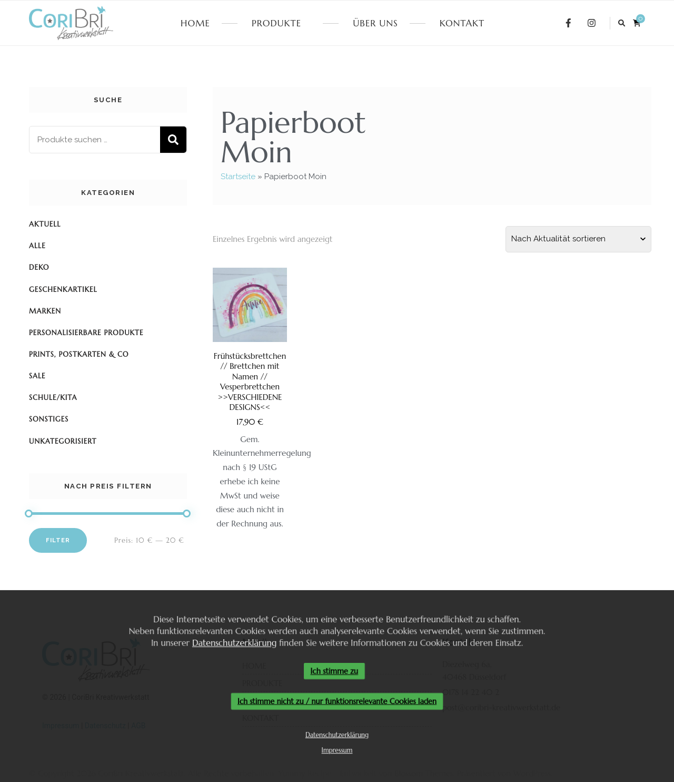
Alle (37, 245)
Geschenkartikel (63, 289)
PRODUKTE (276, 23)
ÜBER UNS (375, 23)
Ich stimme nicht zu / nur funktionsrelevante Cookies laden (337, 702)
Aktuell (45, 224)
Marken (45, 311)
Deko (39, 267)
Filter (58, 540)
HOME (195, 23)
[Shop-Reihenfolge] (578, 239)
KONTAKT (462, 23)
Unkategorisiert (62, 441)
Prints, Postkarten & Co (79, 354)
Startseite (238, 176)
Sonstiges (48, 419)
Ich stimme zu (334, 671)
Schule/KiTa (53, 397)
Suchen (173, 139)
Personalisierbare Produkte (86, 332)
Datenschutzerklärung (231, 641)
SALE (37, 376)
